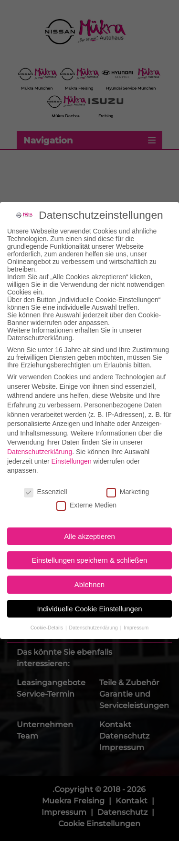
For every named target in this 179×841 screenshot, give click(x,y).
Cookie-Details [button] (47, 618)
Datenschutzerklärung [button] (94, 618)
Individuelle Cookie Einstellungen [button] (89, 600)
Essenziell (45, 482)
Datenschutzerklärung (39, 442)
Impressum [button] (136, 618)
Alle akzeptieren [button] (89, 527)
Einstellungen (72, 452)
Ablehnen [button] (89, 576)
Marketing (127, 482)
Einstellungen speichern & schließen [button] (89, 551)
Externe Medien (86, 496)
